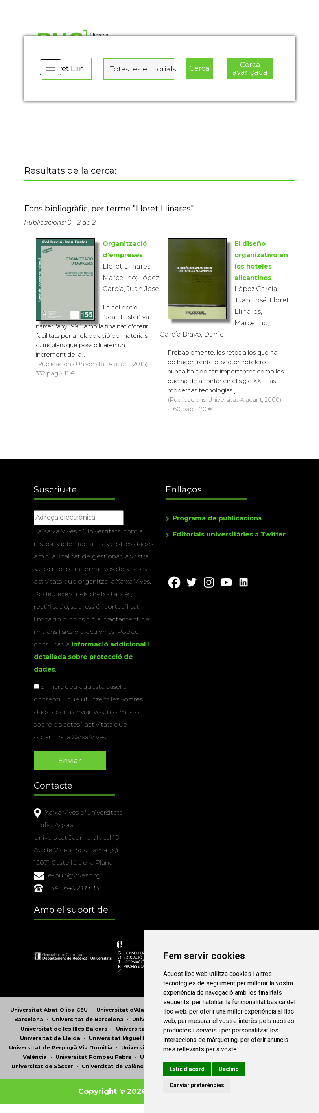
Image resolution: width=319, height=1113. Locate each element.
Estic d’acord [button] (202, 1069)
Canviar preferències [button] (212, 1085)
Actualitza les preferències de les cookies (71, 5)
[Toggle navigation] (51, 71)
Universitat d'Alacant (126, 1009)
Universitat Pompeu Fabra (93, 1056)
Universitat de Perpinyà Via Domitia (60, 1047)
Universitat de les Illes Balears (63, 1028)
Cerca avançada (249, 67)
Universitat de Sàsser (42, 1066)
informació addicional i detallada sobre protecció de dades (92, 658)
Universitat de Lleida (50, 1037)
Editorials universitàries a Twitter (229, 535)
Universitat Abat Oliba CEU (49, 1009)
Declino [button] (244, 1069)
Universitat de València (115, 1066)
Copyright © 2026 (113, 1090)
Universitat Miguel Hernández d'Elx (139, 1037)
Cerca (199, 66)
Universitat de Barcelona (88, 1019)
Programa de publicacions (217, 519)
